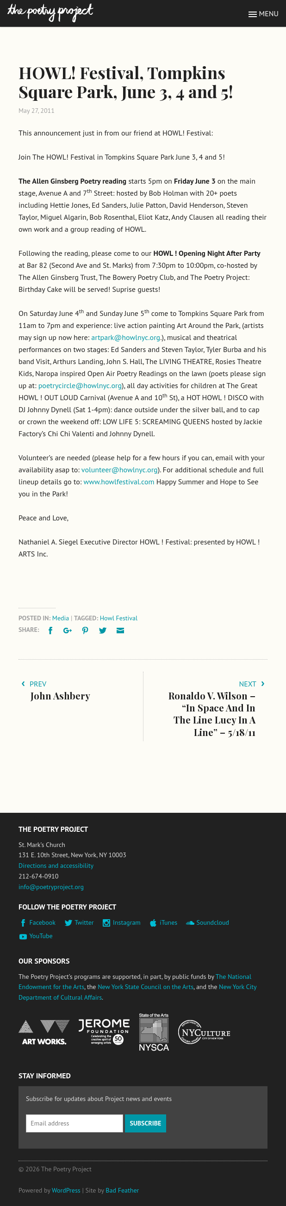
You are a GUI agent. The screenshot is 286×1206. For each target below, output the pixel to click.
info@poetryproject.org (51, 887)
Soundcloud (212, 922)
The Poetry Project (50, 13)
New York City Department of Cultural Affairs (204, 1032)
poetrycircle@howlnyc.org (80, 385)
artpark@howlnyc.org (125, 337)
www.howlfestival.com (119, 481)
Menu (269, 13)
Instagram (127, 922)
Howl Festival (118, 618)
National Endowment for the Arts (44, 1032)
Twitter (84, 922)
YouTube (41, 936)
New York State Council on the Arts (145, 987)
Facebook (43, 922)
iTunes (168, 922)
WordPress (66, 1190)
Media (60, 618)
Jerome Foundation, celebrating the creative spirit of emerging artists (104, 1032)
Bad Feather (122, 1190)
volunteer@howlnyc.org (119, 469)
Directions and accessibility (56, 865)
